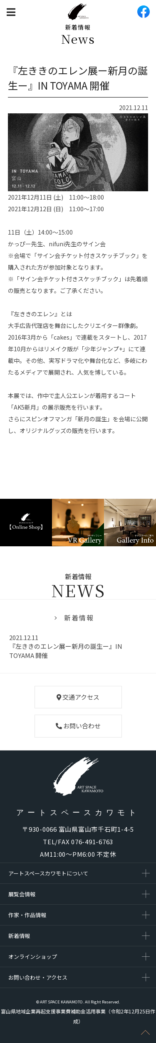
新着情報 (79, 618)
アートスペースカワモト (78, 812)
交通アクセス (78, 697)
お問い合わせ (78, 725)
